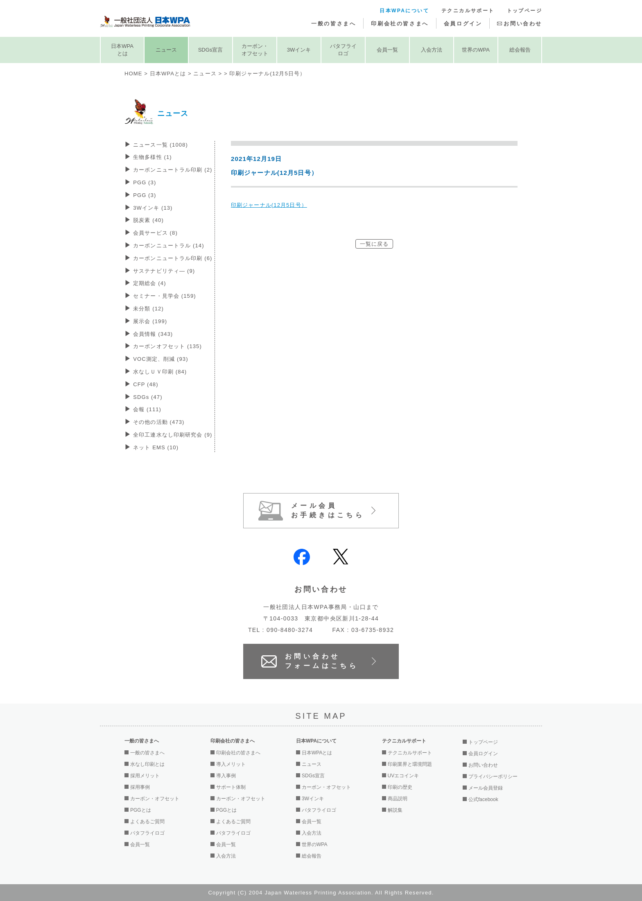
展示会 (150, 321)
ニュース (166, 50)
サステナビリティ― (164, 271)
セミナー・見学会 (164, 296)
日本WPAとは (122, 50)
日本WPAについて (404, 11)
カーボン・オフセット (255, 50)
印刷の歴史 (400, 787)
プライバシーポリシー (493, 776)
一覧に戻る (374, 244)
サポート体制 (231, 787)
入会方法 (431, 50)
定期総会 (149, 283)
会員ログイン (463, 23)
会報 (147, 409)
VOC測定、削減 (160, 359)
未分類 (148, 309)
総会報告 (520, 50)
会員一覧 (387, 50)
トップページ (524, 11)
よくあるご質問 (147, 821)
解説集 (395, 810)
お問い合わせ (523, 23)
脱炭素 (148, 220)
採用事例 (140, 787)
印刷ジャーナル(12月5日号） (269, 205)
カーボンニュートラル (168, 245)
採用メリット (145, 776)
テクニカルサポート (468, 11)
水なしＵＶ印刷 (160, 372)
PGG (144, 182)
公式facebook (483, 799)
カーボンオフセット (167, 346)
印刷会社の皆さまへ (399, 23)
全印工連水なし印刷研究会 (172, 435)
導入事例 (226, 776)
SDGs (148, 397)
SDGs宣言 (210, 50)
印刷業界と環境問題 (410, 764)
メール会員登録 (485, 788)
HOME (133, 73)
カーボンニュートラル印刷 (172, 170)
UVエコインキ (403, 776)
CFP (145, 384)
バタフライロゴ (343, 50)
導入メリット (231, 764)
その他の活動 (158, 422)
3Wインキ (299, 50)
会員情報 (153, 334)
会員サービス (155, 233)
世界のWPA (476, 50)
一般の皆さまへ (333, 23)
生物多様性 (152, 157)
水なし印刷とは (147, 764)
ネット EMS (156, 447)
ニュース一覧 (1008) (160, 145)
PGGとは (140, 810)
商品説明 (397, 798)
